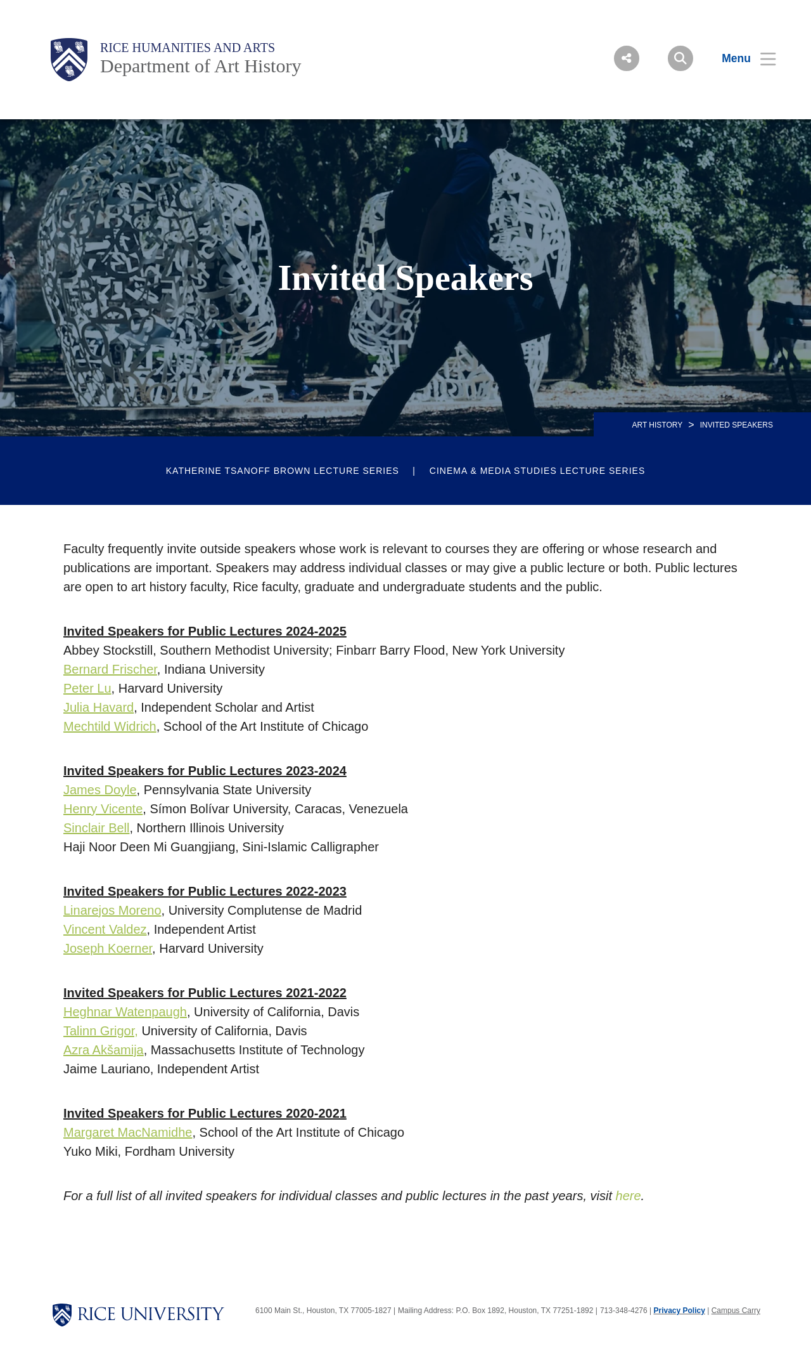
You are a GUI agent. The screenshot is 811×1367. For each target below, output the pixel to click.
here (628, 1196)
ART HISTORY (657, 425)
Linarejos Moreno (112, 910)
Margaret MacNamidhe (127, 1132)
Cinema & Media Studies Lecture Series (537, 471)
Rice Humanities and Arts (187, 47)
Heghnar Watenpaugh (125, 1012)
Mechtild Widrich (109, 726)
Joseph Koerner (107, 948)
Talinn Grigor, (100, 1031)
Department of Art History (200, 65)
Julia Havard (98, 707)
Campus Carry (736, 1310)
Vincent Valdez (105, 929)
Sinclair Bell (96, 828)
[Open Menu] (741, 58)
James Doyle (100, 790)
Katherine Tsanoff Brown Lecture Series (282, 471)
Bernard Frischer (110, 669)
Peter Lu (87, 688)
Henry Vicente (103, 809)
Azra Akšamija (103, 1050)
